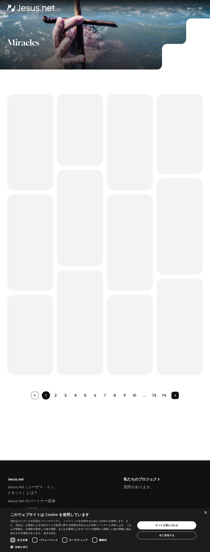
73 (154, 395)
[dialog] (105, 530)
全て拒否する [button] (166, 535)
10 (135, 395)
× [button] (205, 512)
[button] (71, 547)
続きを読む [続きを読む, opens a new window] (50, 533)
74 (164, 395)
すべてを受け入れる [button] (166, 525)
